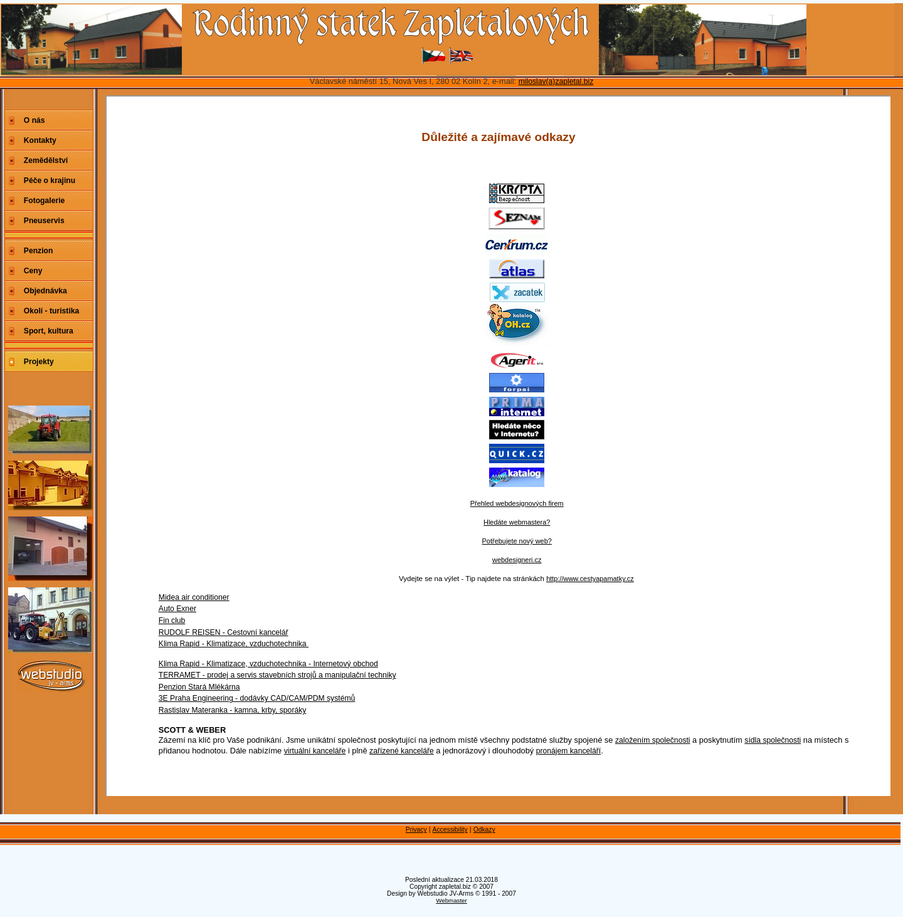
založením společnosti (652, 740)
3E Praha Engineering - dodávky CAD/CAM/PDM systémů (257, 698)
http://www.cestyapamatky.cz (590, 578)
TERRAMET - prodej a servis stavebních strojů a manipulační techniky (277, 675)
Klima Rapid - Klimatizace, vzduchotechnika (234, 643)
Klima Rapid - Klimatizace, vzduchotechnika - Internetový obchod (268, 663)
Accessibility (450, 829)
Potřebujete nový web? (517, 541)
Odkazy (484, 829)
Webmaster (451, 900)
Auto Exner (177, 608)
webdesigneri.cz (516, 559)
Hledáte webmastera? (516, 522)
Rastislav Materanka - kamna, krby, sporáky (233, 710)
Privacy (416, 829)
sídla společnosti (772, 740)
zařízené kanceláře (401, 751)
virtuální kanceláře (315, 751)
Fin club (172, 620)
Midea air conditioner (194, 597)
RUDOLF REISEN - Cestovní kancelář (223, 632)
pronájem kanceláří (568, 751)
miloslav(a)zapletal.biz (556, 81)
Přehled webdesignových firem (517, 503)
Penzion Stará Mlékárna (199, 687)
